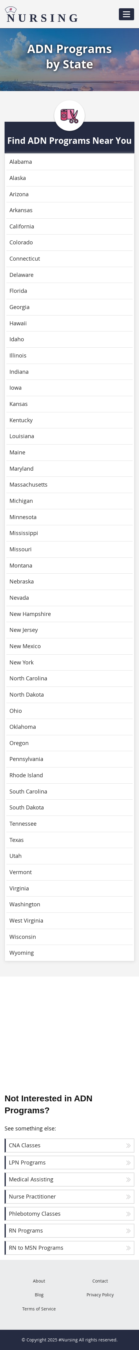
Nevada (19, 597)
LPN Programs (27, 1162)
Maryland (21, 468)
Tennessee (23, 823)
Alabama (20, 161)
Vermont (20, 872)
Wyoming (21, 952)
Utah (15, 855)
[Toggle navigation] (126, 14)
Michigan (21, 500)
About (39, 1281)
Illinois (18, 355)
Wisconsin (22, 936)
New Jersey (23, 629)
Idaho (16, 339)
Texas (16, 839)
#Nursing (68, 1340)
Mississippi (23, 533)
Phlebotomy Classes (35, 1213)
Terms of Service (39, 1309)
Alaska (17, 178)
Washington (24, 904)
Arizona (19, 194)
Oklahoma (22, 726)
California (21, 226)
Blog (39, 1295)
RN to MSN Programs (36, 1247)
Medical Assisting (31, 1179)
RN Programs (26, 1230)
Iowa (15, 387)
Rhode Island (26, 775)
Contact (100, 1281)
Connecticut (24, 258)
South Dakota (26, 807)
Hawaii (18, 323)
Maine (17, 452)
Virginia (19, 888)
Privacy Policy (100, 1295)
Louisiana (21, 436)
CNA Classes (25, 1145)
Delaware (21, 274)
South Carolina (28, 791)
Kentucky (21, 420)
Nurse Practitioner (32, 1196)
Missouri (20, 549)
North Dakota (26, 694)
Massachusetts (28, 484)
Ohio (15, 710)
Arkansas (21, 210)
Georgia (19, 307)
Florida (18, 290)
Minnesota (23, 517)
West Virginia (26, 920)
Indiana (19, 371)
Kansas (18, 403)
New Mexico (25, 646)
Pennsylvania (26, 759)
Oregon (19, 743)
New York (21, 662)
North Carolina (28, 678)
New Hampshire (30, 614)
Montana (20, 565)
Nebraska (21, 581)
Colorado (21, 242)
